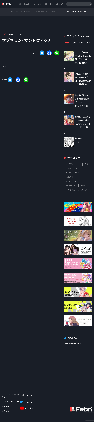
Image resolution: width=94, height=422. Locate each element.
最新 (67, 42)
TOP (3, 12)
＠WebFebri (29, 402)
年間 (88, 42)
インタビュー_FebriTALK (74, 168)
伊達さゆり (69, 177)
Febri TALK (23, 4)
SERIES (60, 4)
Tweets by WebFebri (72, 343)
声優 (86, 164)
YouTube (29, 408)
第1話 (53, 12)
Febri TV (48, 4)
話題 (83, 186)
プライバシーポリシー (10, 401)
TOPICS (36, 4)
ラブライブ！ (83, 190)
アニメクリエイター (72, 173)
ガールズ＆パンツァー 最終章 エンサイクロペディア (28, 12)
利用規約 (5, 406)
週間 (74, 42)
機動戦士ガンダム (72, 186)
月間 (81, 42)
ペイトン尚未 (70, 190)
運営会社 (5, 411)
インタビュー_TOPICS (73, 164)
